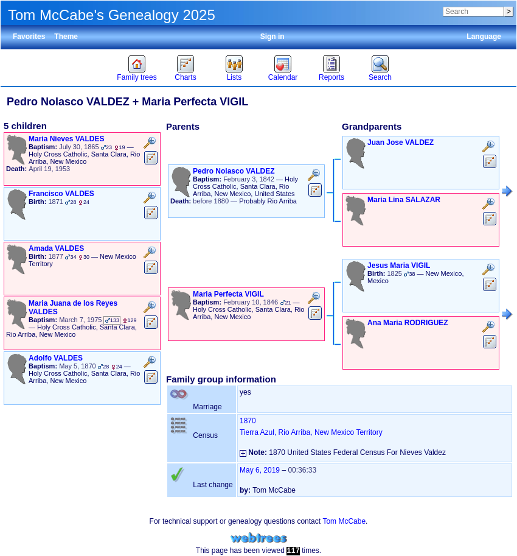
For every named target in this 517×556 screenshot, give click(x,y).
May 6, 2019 (260, 470)
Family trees (136, 77)
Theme (66, 36)
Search (380, 77)
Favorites (29, 36)
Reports (331, 77)
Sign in (272, 36)
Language (484, 36)
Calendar (283, 77)
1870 (248, 421)
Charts (185, 77)
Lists (234, 77)
